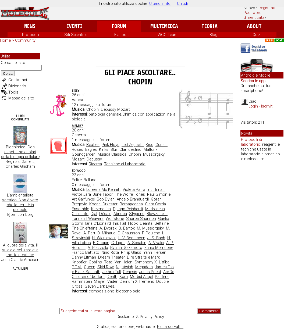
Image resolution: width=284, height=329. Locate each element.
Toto (108, 262)
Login (253, 106)
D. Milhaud (106, 233)
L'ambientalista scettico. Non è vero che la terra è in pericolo (20, 202)
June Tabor (103, 194)
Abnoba (120, 213)
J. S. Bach (156, 237)
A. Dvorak (108, 228)
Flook (133, 223)
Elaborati (122, 34)
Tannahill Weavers (88, 218)
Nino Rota (110, 252)
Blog (213, 34)
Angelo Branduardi (133, 199)
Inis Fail (119, 223)
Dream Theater (111, 257)
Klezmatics (101, 208)
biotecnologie (128, 291)
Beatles (93, 144)
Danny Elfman (84, 257)
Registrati (266, 7)
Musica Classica (112, 154)
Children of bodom (88, 276)
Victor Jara (81, 194)
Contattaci (17, 79)
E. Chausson (129, 233)
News (29, 26)
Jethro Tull (111, 271)
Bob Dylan (106, 199)
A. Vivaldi (156, 242)
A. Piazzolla (98, 247)
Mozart (78, 159)
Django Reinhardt (128, 208)
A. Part (89, 233)
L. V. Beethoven (131, 237)
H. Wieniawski (104, 237)
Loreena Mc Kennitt (103, 189)
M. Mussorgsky (150, 228)
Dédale (105, 213)
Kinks (103, 149)
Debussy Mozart (115, 109)
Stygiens (136, 213)
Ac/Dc (168, 271)
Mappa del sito (21, 98)
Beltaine (162, 223)
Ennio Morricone (158, 247)
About (254, 26)
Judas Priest (150, 271)
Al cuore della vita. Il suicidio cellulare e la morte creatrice (20, 250)
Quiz (256, 34)
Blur (114, 149)
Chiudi (182, 3)
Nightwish (124, 266)
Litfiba (164, 262)
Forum (119, 26)
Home (5, 40)
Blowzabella (157, 213)
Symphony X (145, 262)
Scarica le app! (253, 80)
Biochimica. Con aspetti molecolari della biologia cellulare (20, 152)
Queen (89, 266)
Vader (112, 281)
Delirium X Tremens (137, 281)
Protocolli (30, 34)
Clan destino (130, 149)
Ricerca (95, 164)
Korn (123, 276)
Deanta (146, 223)
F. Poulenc (151, 233)
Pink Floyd (110, 144)
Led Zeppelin (133, 144)
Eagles (91, 149)
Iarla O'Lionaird (98, 223)
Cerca (8, 73)
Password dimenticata (254, 15)
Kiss (149, 144)
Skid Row (105, 266)
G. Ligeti (118, 242)
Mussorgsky (154, 154)
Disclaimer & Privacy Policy (140, 316)
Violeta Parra (134, 189)
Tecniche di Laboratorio (124, 164)
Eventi (74, 26)
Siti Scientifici (76, 34)
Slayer (99, 281)
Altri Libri (20, 268)
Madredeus (155, 208)
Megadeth (144, 266)
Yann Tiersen (154, 252)
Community (25, 40)
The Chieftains (84, 228)
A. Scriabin (136, 242)
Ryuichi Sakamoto (126, 247)
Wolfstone (115, 218)
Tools (13, 92)
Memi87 (77, 126)
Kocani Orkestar (103, 204)
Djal (94, 213)
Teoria (209, 26)
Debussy (94, 159)
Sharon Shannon (141, 218)
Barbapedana (131, 204)
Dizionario (17, 86)
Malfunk (150, 149)
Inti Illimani (156, 189)
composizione (101, 291)
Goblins (95, 262)
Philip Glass (131, 252)
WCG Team (168, 34)
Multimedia (164, 26)
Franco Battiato (85, 252)
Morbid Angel (141, 276)
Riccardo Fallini (170, 326)
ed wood (79, 171)
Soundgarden (83, 154)
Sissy (75, 90)
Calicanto (80, 213)
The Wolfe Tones (130, 194)
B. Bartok (127, 228)
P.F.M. (77, 266)
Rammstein (82, 281)
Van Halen (123, 262)
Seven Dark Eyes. (100, 286)
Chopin (92, 109)
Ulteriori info (160, 3)
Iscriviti (267, 106)
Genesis (130, 271)
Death (112, 276)
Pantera (162, 276)
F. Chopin (101, 242)
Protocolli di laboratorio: (251, 142)
